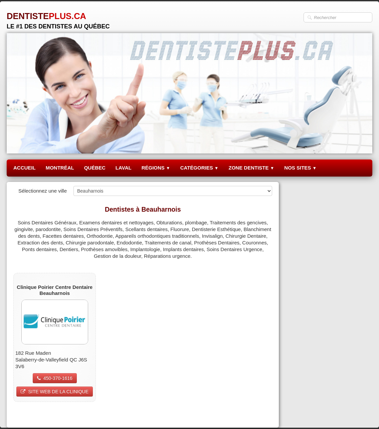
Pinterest (262, 414)
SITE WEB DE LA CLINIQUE (54, 391)
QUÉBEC (95, 168)
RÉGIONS (156, 168)
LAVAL (124, 168)
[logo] (58, 18)
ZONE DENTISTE (251, 168)
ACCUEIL (24, 168)
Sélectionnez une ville (42, 191)
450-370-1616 (54, 378)
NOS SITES (300, 168)
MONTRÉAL (60, 168)
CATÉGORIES (199, 168)
